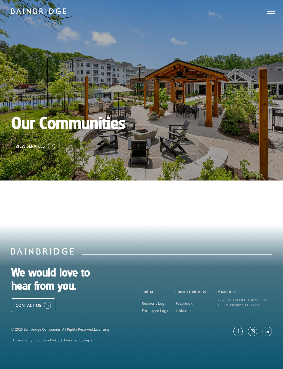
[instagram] (252, 332)
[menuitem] (157, 303)
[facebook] (238, 332)
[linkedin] (267, 332)
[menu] (271, 11)
